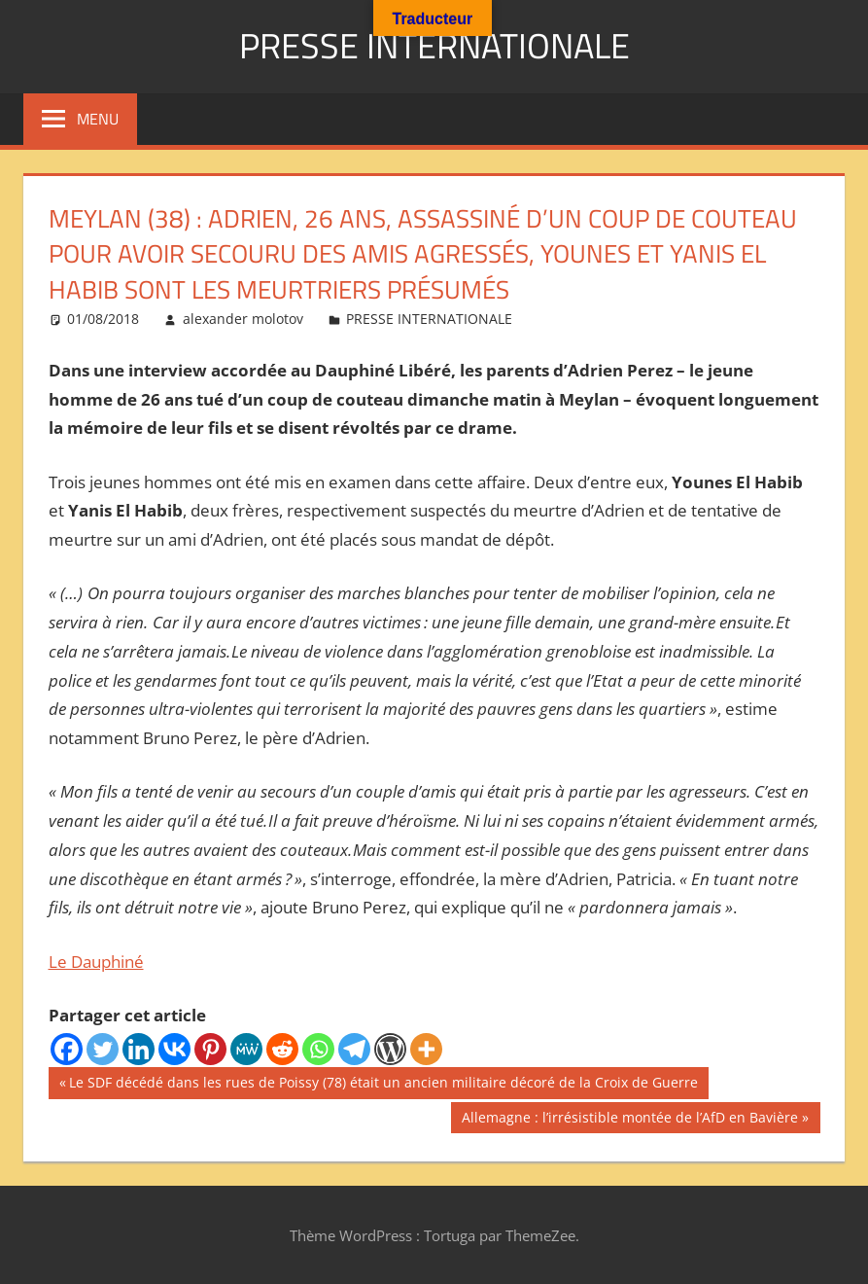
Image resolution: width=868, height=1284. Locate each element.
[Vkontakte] (174, 1048)
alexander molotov (243, 317)
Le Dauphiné (96, 960)
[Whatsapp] (318, 1048)
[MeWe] (246, 1048)
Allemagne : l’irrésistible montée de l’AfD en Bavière (629, 1118)
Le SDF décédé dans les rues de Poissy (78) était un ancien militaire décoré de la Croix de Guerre (383, 1083)
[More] (426, 1048)
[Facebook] (67, 1048)
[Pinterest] (210, 1048)
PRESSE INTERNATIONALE (434, 45)
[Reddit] (282, 1048)
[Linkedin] (138, 1048)
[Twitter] (103, 1048)
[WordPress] (390, 1048)
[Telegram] (354, 1048)
